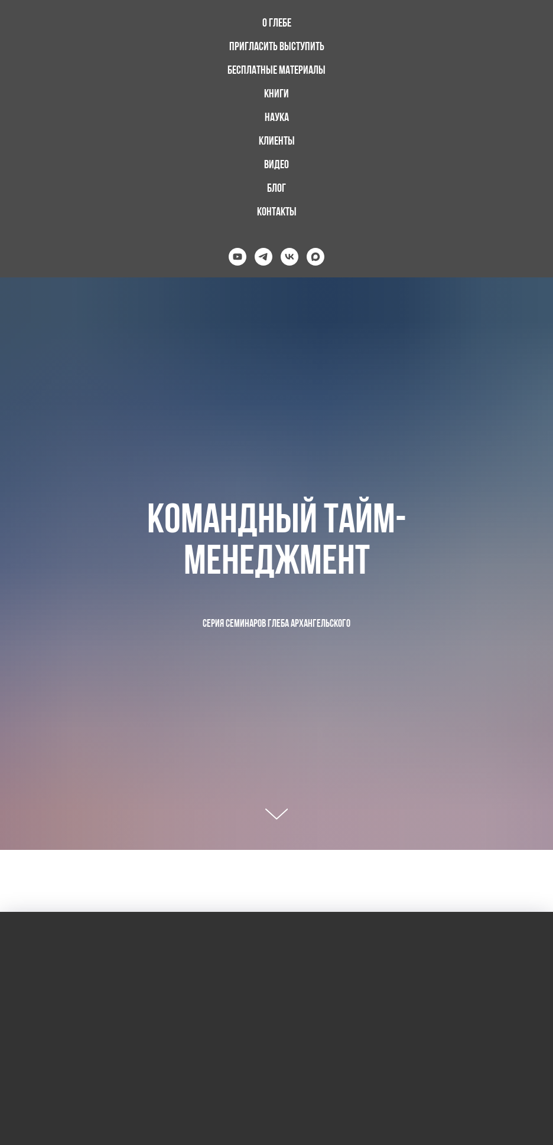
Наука (277, 118)
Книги (276, 94)
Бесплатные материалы (276, 71)
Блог (276, 189)
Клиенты (277, 142)
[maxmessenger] (315, 257)
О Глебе (276, 24)
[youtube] (237, 257)
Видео (276, 165)
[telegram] (263, 257)
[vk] (289, 257)
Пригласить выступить (276, 47)
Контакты (277, 212)
